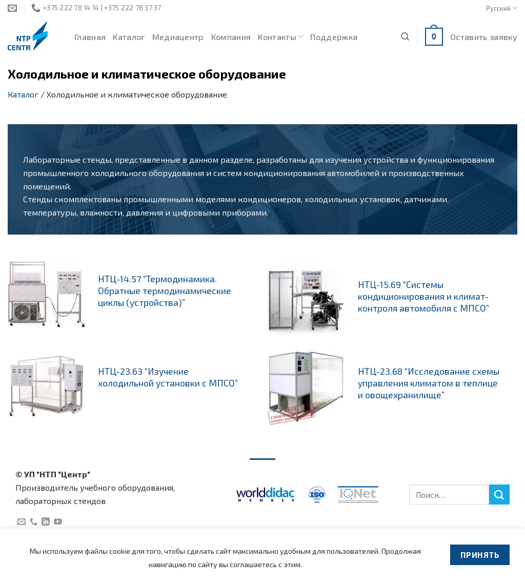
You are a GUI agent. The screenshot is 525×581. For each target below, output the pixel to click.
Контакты (280, 37)
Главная (90, 37)
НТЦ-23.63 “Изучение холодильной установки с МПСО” (168, 377)
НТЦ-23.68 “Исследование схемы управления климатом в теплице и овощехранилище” (428, 382)
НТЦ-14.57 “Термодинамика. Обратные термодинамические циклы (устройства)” (164, 290)
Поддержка (333, 37)
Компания (231, 37)
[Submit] (499, 495)
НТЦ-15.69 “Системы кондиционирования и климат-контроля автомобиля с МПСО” (423, 296)
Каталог (129, 37)
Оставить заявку (483, 37)
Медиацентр (178, 37)
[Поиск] (405, 37)
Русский (501, 8)
